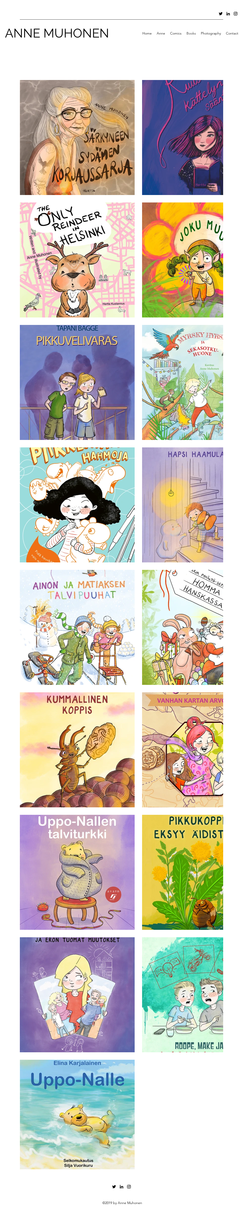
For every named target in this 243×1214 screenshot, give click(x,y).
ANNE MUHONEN (57, 33)
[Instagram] (235, 13)
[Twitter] (220, 13)
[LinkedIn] (228, 13)
